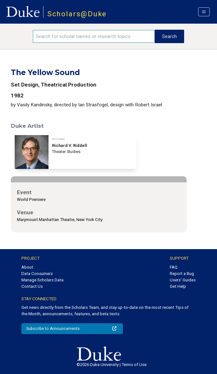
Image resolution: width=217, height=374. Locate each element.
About (27, 267)
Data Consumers (37, 273)
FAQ (173, 267)
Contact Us (32, 286)
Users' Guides (183, 280)
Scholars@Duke (77, 14)
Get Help (178, 286)
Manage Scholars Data (42, 280)
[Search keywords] (94, 36)
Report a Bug (182, 273)
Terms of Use (134, 364)
